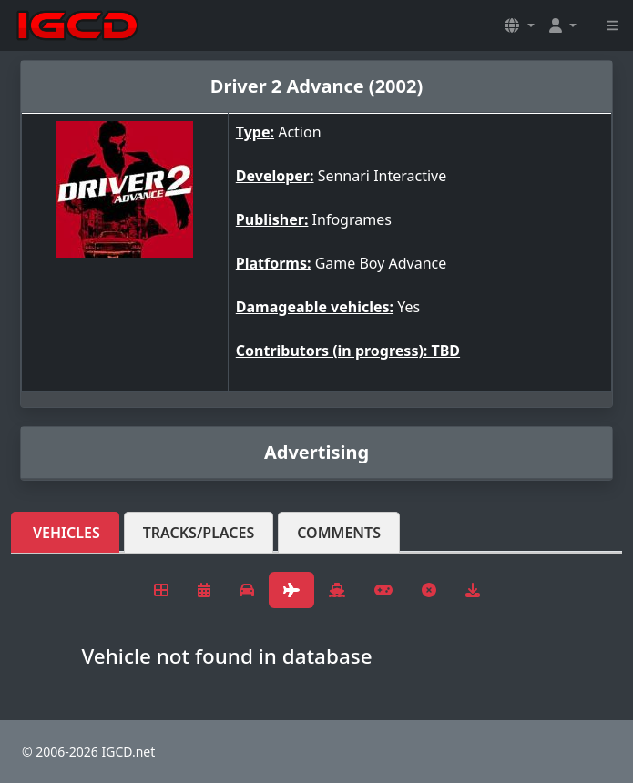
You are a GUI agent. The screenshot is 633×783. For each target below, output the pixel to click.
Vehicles (66, 533)
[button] (519, 25)
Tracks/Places (199, 533)
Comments (339, 533)
